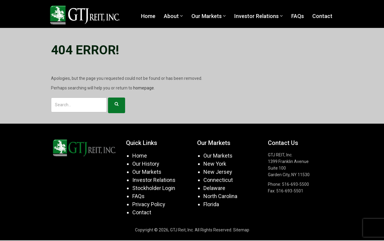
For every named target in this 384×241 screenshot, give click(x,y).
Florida (211, 204)
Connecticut (218, 180)
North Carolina (220, 196)
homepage (143, 88)
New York (214, 164)
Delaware (214, 188)
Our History (145, 164)
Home (139, 156)
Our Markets (146, 172)
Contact (141, 212)
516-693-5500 (295, 184)
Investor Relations (154, 180)
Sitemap (241, 230)
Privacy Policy (148, 204)
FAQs (138, 196)
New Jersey (217, 172)
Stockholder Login (153, 188)
